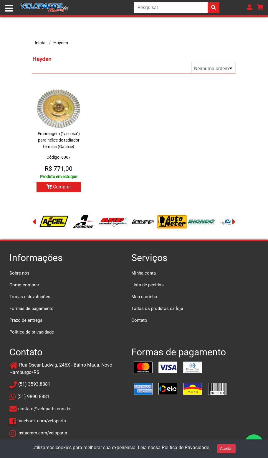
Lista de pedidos (147, 285)
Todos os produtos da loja (157, 308)
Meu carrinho (144, 296)
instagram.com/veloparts (42, 433)
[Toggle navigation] (9, 8)
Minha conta (143, 273)
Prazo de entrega (25, 320)
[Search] (176, 7)
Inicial (41, 42)
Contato (139, 320)
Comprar (59, 187)
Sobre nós (19, 273)
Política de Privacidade (185, 447)
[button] (250, 7)
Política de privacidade (31, 332)
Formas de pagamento (31, 308)
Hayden (60, 42)
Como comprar (24, 285)
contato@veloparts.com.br (44, 408)
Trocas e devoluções (29, 296)
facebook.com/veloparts (41, 420)
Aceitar (226, 448)
